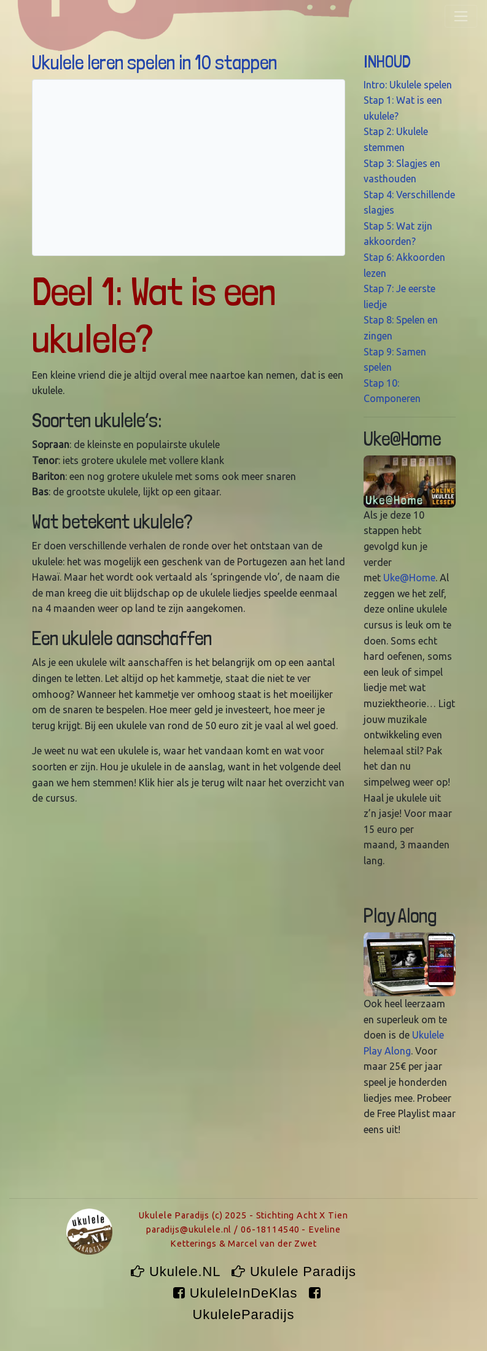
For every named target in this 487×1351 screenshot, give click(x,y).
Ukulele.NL (177, 1271)
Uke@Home (409, 577)
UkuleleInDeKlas (237, 1293)
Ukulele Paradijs (294, 1271)
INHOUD (387, 61)
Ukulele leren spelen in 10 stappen (154, 62)
